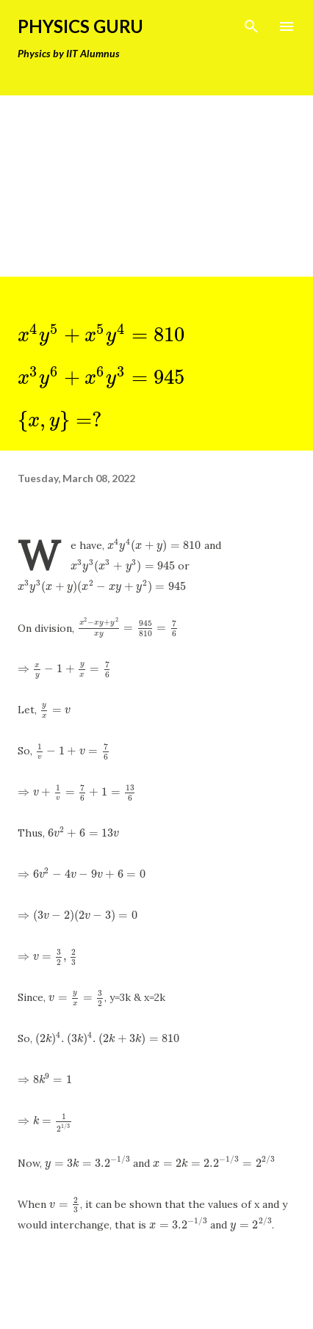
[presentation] (101, 334)
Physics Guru (80, 26)
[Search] (251, 26)
